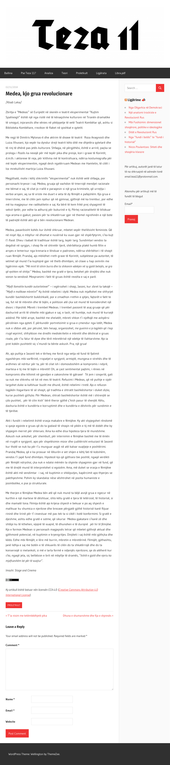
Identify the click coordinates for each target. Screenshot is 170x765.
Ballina (8, 73)
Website (10, 721)
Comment (12, 645)
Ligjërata (101, 73)
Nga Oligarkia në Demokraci (145, 107)
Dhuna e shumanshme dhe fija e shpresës (87, 615)
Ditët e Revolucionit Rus (143, 132)
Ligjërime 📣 (137, 100)
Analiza (48, 73)
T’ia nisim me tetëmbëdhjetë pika (27, 615)
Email (10, 710)
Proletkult (82, 73)
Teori (65, 73)
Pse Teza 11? (28, 73)
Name (10, 699)
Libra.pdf (120, 73)
